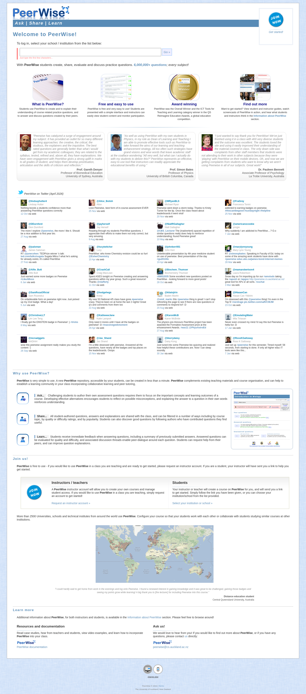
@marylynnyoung (243, 246)
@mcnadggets (36, 338)
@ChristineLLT (36, 315)
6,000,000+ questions (150, 65)
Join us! (20, 459)
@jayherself (103, 224)
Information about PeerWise (144, 617)
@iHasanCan (240, 292)
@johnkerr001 (172, 246)
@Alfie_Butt (35, 269)
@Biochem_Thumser (176, 269)
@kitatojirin (171, 292)
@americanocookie (243, 224)
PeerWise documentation (32, 647)
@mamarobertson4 (243, 269)
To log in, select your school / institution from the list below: (59, 43)
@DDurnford (35, 224)
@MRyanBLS (172, 201)
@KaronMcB (172, 315)
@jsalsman (34, 246)
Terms (161, 686)
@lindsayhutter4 (37, 201)
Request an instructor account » (71, 503)
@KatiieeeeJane (106, 315)
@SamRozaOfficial (38, 292)
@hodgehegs (104, 292)
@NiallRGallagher (174, 224)
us (186, 636)
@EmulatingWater (243, 315)
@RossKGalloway (243, 338)
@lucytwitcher (105, 246)
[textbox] (90, 52)
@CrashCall (103, 269)
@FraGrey (238, 201)
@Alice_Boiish (105, 201)
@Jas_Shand (104, 338)
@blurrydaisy (172, 338)
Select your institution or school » (192, 503)
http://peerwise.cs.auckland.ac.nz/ (267, 279)
